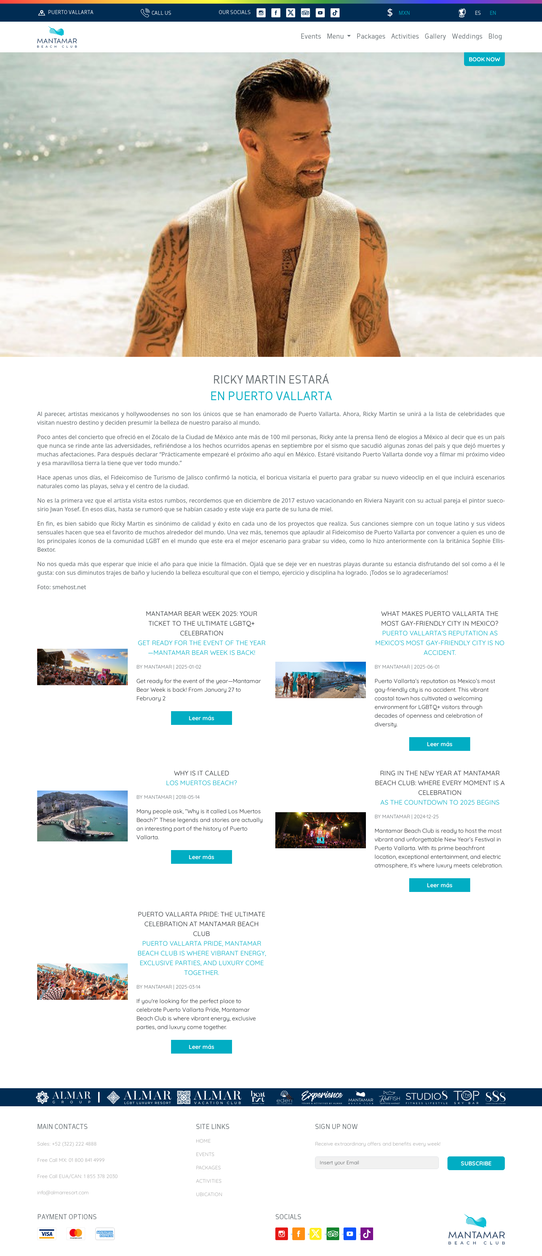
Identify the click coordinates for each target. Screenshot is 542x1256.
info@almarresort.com (63, 1192)
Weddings (467, 37)
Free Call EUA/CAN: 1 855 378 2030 (77, 1176)
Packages (371, 37)
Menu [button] (336, 37)
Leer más (201, 718)
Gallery (435, 37)
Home (203, 1141)
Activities (405, 37)
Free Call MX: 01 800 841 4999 (71, 1160)
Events (311, 37)
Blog (495, 37)
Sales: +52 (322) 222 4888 (67, 1144)
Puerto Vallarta (65, 12)
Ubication (209, 1194)
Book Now (484, 59)
